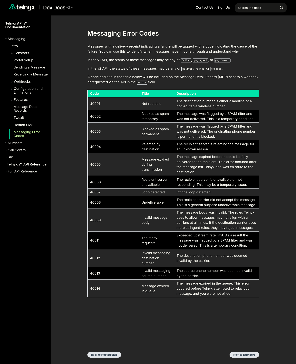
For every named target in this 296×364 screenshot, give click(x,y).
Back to (104, 354)
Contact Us (205, 7)
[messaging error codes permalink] (85, 33)
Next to (244, 354)
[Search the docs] (261, 7)
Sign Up (223, 7)
